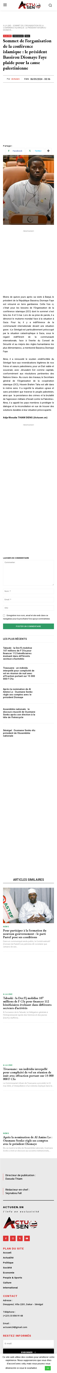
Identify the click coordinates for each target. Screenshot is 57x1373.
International (18, 36)
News (27, 36)
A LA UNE (7, 25)
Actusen (15, 79)
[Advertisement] (28, 112)
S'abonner (28, 1352)
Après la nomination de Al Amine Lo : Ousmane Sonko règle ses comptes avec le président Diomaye (18, 693)
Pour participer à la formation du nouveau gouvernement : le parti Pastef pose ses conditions (24, 933)
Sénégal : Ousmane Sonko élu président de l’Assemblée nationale (19, 733)
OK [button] (48, 1368)
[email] (28, 1343)
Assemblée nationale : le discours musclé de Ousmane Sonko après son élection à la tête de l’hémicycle (19, 713)
